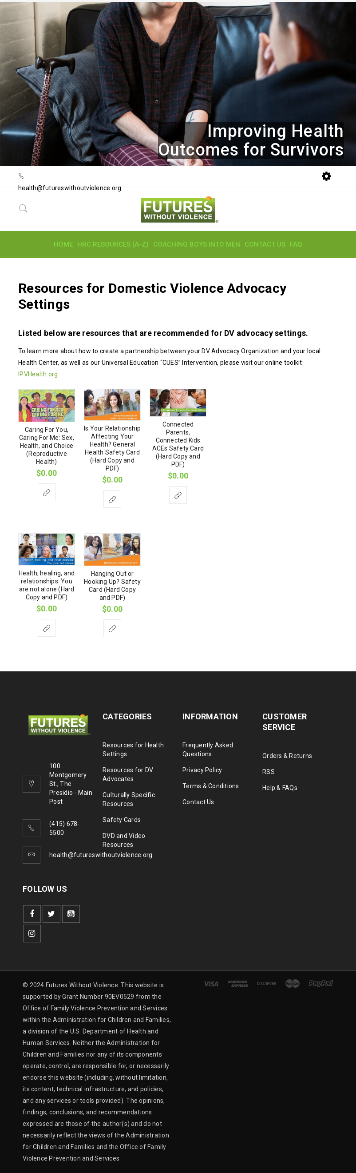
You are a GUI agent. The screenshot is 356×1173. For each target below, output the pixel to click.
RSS (268, 771)
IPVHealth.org (38, 374)
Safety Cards (122, 819)
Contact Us (198, 802)
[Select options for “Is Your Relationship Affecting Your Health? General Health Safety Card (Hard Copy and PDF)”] (112, 499)
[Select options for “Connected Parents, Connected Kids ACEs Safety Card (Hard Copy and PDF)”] (178, 495)
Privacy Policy (202, 770)
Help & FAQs (279, 787)
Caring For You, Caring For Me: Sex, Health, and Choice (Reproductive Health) (46, 445)
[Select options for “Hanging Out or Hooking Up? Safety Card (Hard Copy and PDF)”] (112, 628)
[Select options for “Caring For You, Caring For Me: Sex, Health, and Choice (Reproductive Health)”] (46, 492)
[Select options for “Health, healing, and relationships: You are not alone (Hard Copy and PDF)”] (46, 628)
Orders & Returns (287, 755)
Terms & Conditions (210, 786)
